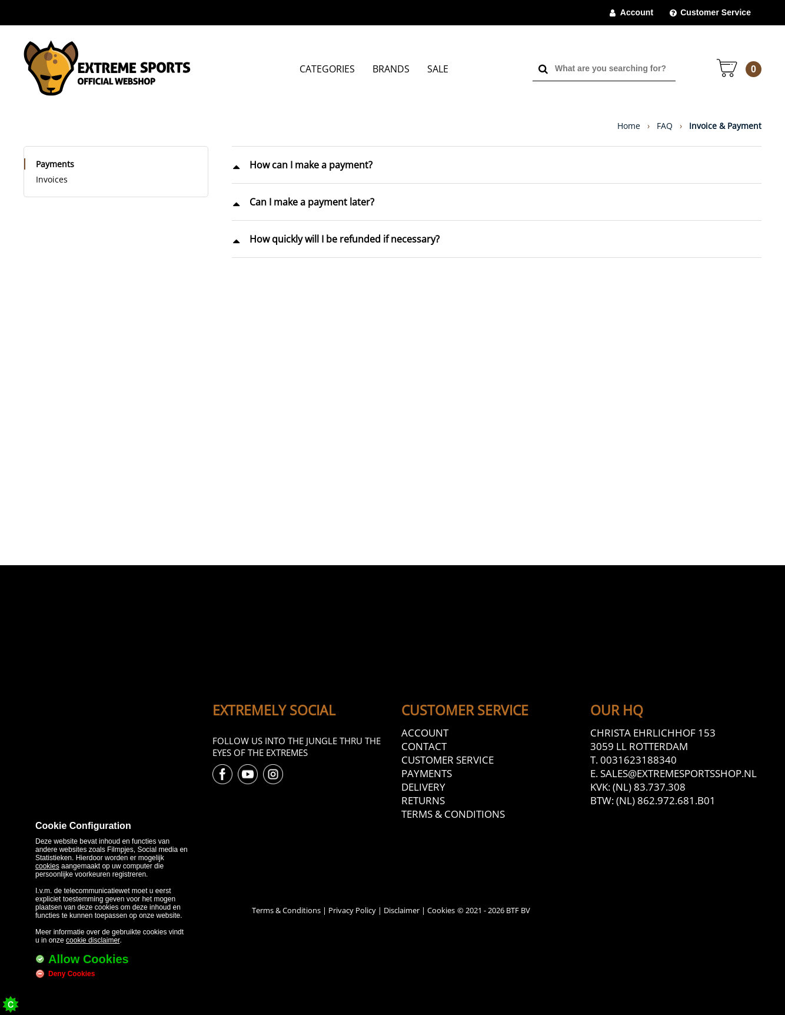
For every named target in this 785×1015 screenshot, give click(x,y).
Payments (55, 164)
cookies (47, 866)
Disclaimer (402, 910)
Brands (391, 68)
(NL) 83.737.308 (649, 787)
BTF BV (518, 910)
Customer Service (715, 12)
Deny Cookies (71, 974)
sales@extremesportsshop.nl (678, 773)
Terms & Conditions (453, 814)
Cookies (441, 910)
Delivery (423, 787)
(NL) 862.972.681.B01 (666, 800)
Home (628, 125)
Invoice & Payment (725, 125)
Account (636, 12)
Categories (327, 68)
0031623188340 (638, 760)
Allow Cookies (88, 959)
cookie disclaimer (92, 940)
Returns (423, 800)
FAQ (665, 125)
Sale (437, 68)
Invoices (52, 179)
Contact (424, 746)
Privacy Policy (352, 910)
